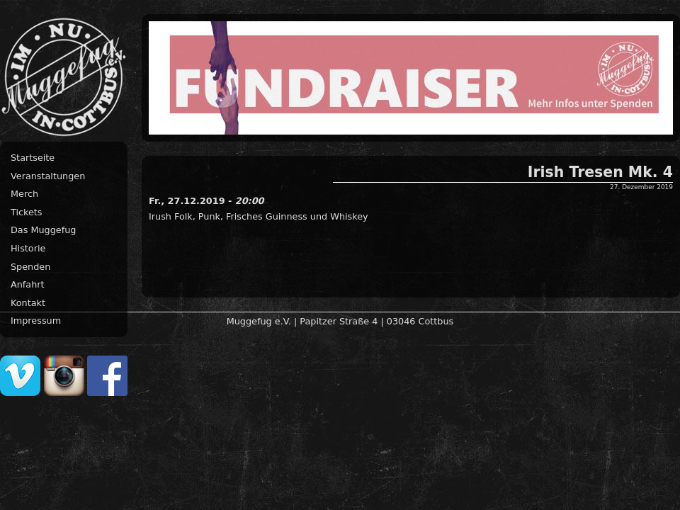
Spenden (30, 266)
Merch (24, 193)
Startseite (33, 157)
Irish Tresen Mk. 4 (600, 172)
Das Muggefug (43, 230)
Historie (28, 248)
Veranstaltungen (48, 176)
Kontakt (28, 303)
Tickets (26, 212)
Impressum (36, 320)
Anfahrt (28, 284)
